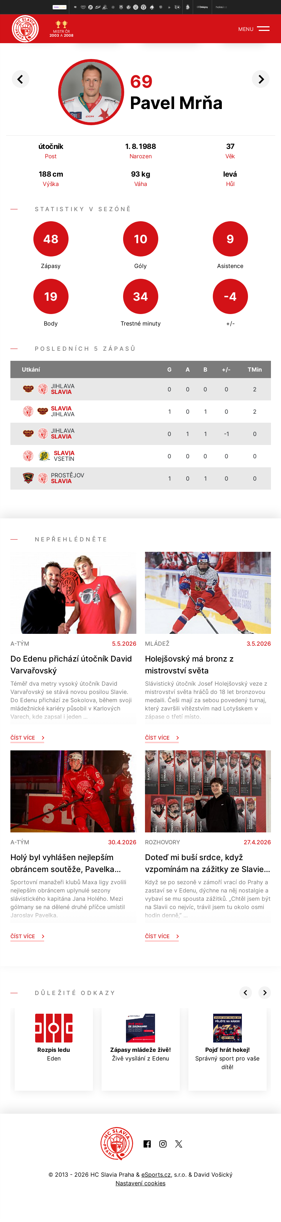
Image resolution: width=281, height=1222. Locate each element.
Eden (53, 1038)
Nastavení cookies (140, 1183)
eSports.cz (156, 1174)
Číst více (27, 738)
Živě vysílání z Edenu (140, 1038)
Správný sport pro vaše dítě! (227, 1042)
